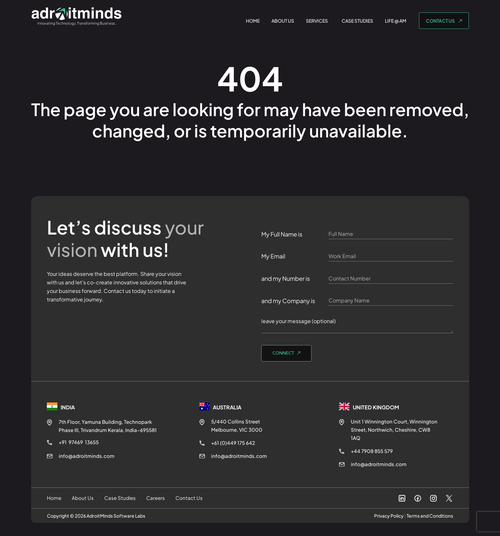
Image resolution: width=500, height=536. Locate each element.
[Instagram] (433, 499)
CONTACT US (440, 21)
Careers (155, 498)
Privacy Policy (389, 516)
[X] (449, 500)
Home (54, 498)
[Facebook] (418, 499)
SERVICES (317, 21)
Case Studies (120, 498)
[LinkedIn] (402, 499)
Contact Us (189, 498)
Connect (283, 353)
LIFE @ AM (395, 21)
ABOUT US (282, 21)
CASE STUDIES (357, 21)
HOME (253, 21)
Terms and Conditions (430, 516)
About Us (83, 498)
